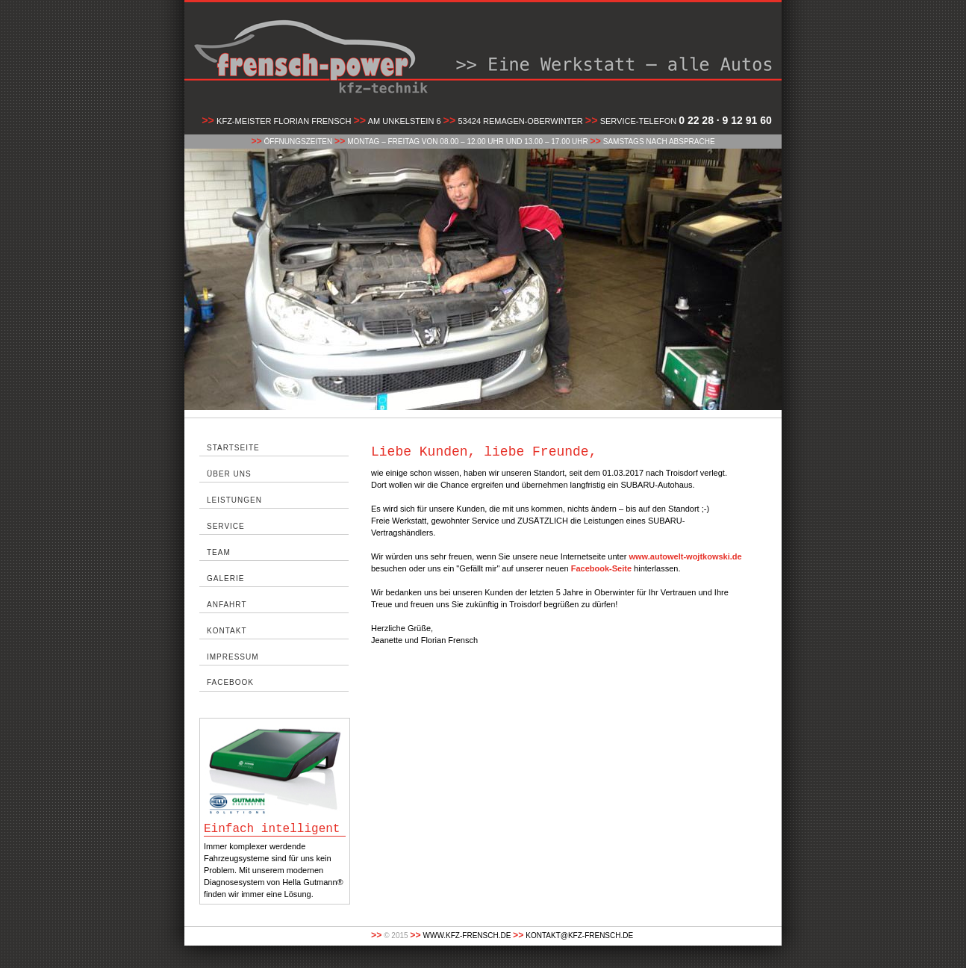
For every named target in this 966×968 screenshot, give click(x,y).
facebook (230, 682)
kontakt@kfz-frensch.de (579, 935)
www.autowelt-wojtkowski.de (685, 556)
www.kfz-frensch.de (467, 935)
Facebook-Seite (601, 568)
